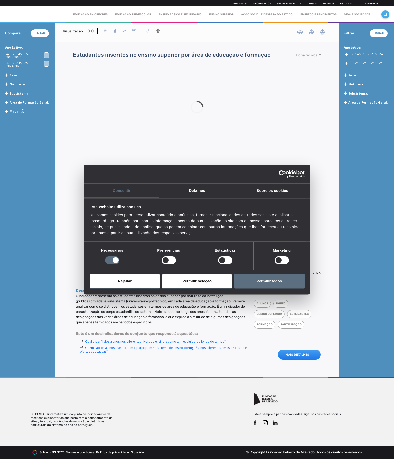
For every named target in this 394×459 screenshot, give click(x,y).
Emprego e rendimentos (318, 14)
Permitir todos (269, 281)
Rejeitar (125, 281)
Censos (312, 3)
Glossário (137, 452)
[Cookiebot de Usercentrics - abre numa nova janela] (283, 174)
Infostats (240, 3)
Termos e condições (80, 452)
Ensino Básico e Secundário (180, 14)
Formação (265, 324)
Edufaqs (328, 3)
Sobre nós (371, 3)
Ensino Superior (221, 14)
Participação (291, 324)
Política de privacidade (112, 452)
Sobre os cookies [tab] (272, 190)
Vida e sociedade (357, 14)
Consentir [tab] (122, 190)
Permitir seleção (197, 281)
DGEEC (281, 303)
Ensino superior (269, 314)
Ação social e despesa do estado (267, 14)
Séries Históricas (289, 3)
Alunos (262, 303)
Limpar (40, 33)
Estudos (346, 3)
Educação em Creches (90, 14)
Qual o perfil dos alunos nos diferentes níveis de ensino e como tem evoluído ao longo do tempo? (155, 341)
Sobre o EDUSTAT (52, 452)
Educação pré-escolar (133, 14)
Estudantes (299, 314)
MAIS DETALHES (297, 354)
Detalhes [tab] (197, 190)
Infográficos (262, 3)
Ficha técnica (307, 55)
